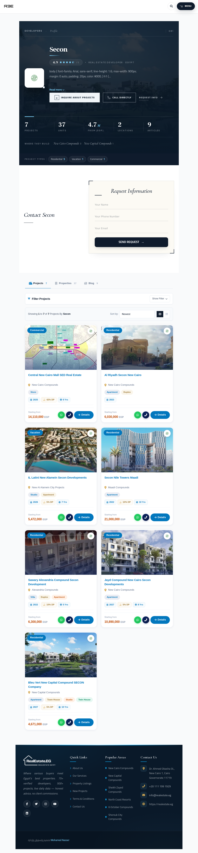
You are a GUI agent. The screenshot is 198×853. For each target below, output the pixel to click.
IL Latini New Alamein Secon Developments (57, 477)
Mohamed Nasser (60, 840)
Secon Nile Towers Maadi (121, 477)
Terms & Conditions (82, 798)
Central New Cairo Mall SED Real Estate (54, 375)
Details (84, 414)
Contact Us (77, 806)
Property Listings (80, 783)
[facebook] (27, 804)
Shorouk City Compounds (113, 817)
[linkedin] (27, 813)
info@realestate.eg (160, 795)
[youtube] (55, 804)
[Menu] (186, 6)
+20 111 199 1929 (160, 786)
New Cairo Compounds (119, 768)
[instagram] (45, 804)
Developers (34, 31)
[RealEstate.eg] (8, 6)
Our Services (78, 775)
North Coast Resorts (118, 799)
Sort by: (114, 314)
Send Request (129, 242)
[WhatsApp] (61, 414)
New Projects (78, 790)
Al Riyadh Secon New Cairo (122, 375)
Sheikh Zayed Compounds (114, 789)
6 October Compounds (119, 807)
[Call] (69, 414)
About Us (76, 768)
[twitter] (36, 804)
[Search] (171, 6)
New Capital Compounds (113, 777)
